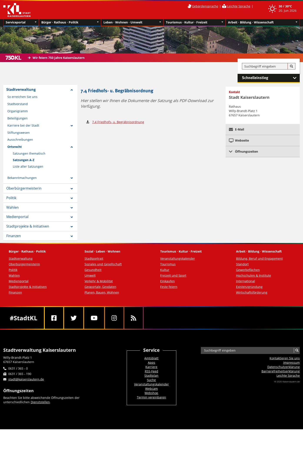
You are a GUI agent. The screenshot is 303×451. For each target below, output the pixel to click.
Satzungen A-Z (23, 160)
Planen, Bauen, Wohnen (102, 292)
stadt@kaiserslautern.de (26, 379)
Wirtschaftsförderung (251, 292)
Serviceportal (21, 22)
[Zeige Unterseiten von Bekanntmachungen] (72, 178)
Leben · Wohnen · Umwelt (132, 22)
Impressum (291, 362)
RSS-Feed (151, 371)
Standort (242, 264)
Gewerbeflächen (248, 270)
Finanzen (13, 235)
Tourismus (168, 264)
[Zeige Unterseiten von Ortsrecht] (72, 147)
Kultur (164, 270)
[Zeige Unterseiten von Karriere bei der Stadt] (72, 126)
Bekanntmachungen (22, 178)
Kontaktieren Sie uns (285, 358)
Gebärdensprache (205, 6)
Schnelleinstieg (271, 78)
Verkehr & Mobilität (99, 281)
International (245, 281)
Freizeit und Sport (173, 275)
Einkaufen (167, 281)
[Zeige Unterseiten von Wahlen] (72, 208)
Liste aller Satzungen (28, 166)
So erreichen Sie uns (22, 97)
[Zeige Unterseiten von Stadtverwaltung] (72, 90)
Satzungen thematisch (29, 153)
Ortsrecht (14, 147)
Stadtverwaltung (21, 89)
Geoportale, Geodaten (100, 287)
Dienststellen (40, 402)
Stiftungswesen (18, 133)
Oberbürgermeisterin (24, 188)
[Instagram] (114, 318)
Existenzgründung (249, 287)
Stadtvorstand (17, 104)
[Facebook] (54, 318)
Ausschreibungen (20, 139)
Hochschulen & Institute (253, 275)
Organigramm (17, 111)
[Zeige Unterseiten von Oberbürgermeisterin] (72, 189)
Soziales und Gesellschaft (103, 264)
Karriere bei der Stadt (23, 125)
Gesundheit (93, 270)
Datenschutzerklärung (283, 367)
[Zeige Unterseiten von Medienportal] (72, 217)
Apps (151, 362)
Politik (11, 197)
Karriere (151, 367)
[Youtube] (94, 318)
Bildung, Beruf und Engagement (259, 258)
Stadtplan (151, 375)
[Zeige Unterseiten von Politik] (72, 198)
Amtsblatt (151, 358)
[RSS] (133, 318)
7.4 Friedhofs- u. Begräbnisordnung (118, 122)
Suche (151, 380)
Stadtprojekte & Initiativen (27, 226)
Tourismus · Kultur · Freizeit (194, 22)
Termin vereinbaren (151, 397)
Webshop (151, 393)
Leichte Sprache (238, 6)
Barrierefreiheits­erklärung (280, 371)
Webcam (151, 389)
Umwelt (90, 275)
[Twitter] (73, 318)
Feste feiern (168, 287)
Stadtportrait (94, 258)
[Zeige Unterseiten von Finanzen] (72, 236)
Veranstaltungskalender (177, 258)
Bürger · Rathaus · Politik (70, 22)
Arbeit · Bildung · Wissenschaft (262, 22)
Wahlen (12, 207)
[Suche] (291, 66)
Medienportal (17, 216)
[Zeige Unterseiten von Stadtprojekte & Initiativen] (72, 227)
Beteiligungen (17, 118)
